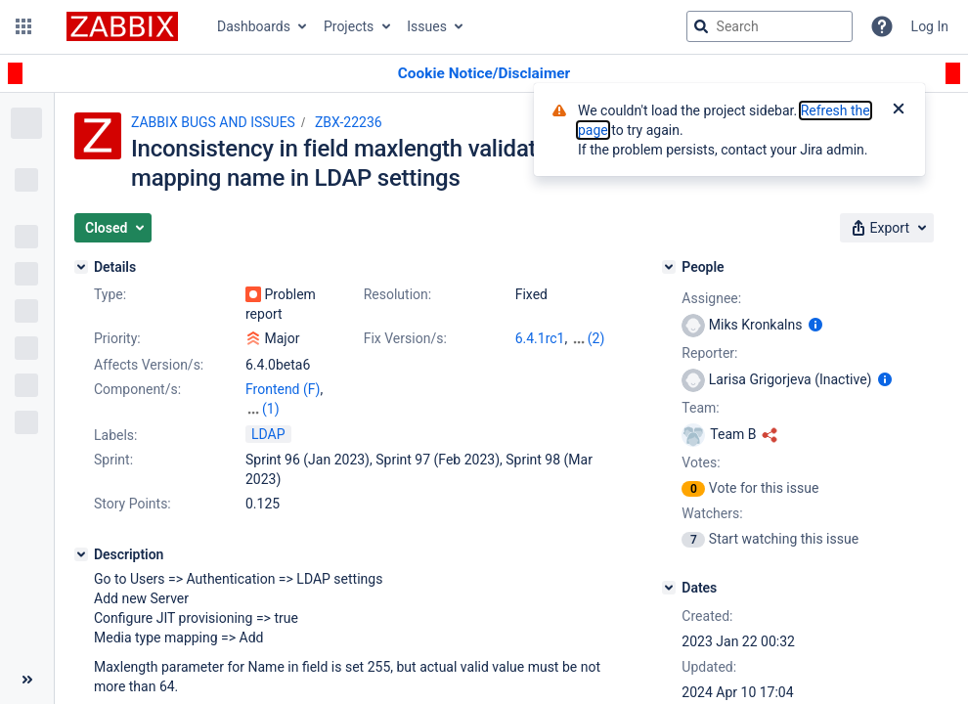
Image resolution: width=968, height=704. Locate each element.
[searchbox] (769, 26)
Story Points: (132, 503)
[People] (669, 267)
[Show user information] (815, 324)
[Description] (81, 554)
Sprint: (113, 459)
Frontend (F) (282, 389)
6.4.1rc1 (540, 338)
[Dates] (669, 587)
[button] (23, 26)
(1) (271, 409)
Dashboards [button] (253, 26)
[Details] (81, 267)
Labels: (115, 435)
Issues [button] (427, 26)
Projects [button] (349, 26)
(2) (596, 338)
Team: (700, 408)
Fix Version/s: (405, 338)
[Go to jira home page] (122, 26)
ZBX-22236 (348, 122)
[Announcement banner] (484, 74)
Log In (929, 26)
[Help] (882, 26)
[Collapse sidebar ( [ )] (27, 679)
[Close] (898, 110)
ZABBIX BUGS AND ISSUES (213, 122)
